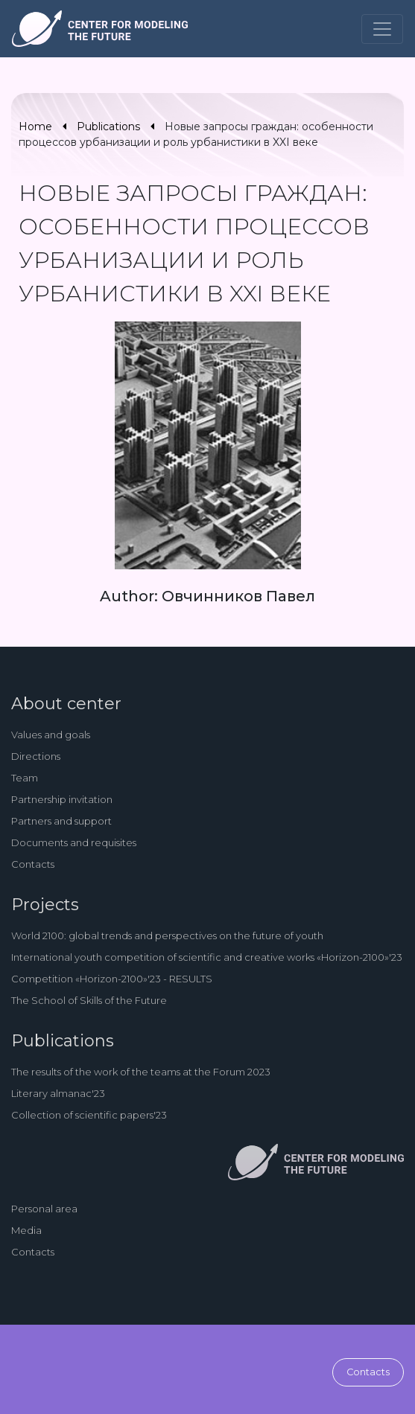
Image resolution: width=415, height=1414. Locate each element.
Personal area (44, 1209)
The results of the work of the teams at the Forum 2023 (140, 1072)
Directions (35, 756)
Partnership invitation (62, 799)
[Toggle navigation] (382, 29)
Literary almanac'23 (58, 1093)
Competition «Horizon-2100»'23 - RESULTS (111, 979)
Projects (45, 905)
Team (24, 778)
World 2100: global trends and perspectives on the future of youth (167, 935)
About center (66, 704)
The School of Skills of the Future (89, 1000)
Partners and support (61, 821)
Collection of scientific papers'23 (89, 1115)
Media (26, 1230)
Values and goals (50, 734)
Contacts (32, 864)
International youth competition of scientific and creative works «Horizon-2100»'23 (206, 957)
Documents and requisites (73, 842)
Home (35, 126)
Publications (108, 126)
